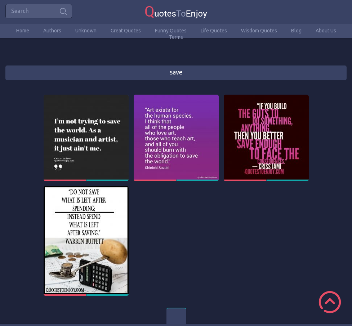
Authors (52, 30)
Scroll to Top (329, 302)
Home (22, 30)
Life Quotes (214, 30)
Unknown (86, 30)
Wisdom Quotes (259, 30)
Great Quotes (126, 30)
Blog (296, 30)
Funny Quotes (171, 30)
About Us (326, 30)
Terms (176, 37)
